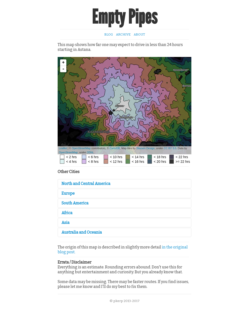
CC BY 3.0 (170, 148)
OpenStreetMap (81, 148)
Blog (108, 34)
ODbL (90, 152)
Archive (123, 34)
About (139, 34)
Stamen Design (145, 148)
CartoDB (115, 148)
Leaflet (63, 148)
